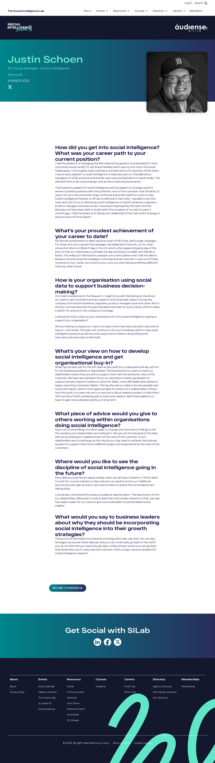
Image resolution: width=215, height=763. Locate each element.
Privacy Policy (17, 692)
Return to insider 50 (68, 588)
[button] (102, 11)
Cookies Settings (143, 743)
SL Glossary (73, 720)
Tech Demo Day (47, 697)
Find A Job (129, 686)
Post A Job (130, 692)
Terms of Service (121, 743)
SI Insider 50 (44, 703)
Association (196, 10)
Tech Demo (73, 703)
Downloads (73, 714)
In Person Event (75, 692)
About (87, 10)
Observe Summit (47, 692)
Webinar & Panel (76, 709)
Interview (72, 697)
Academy (101, 686)
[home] (26, 11)
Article (70, 686)
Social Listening (46, 709)
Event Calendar (46, 686)
